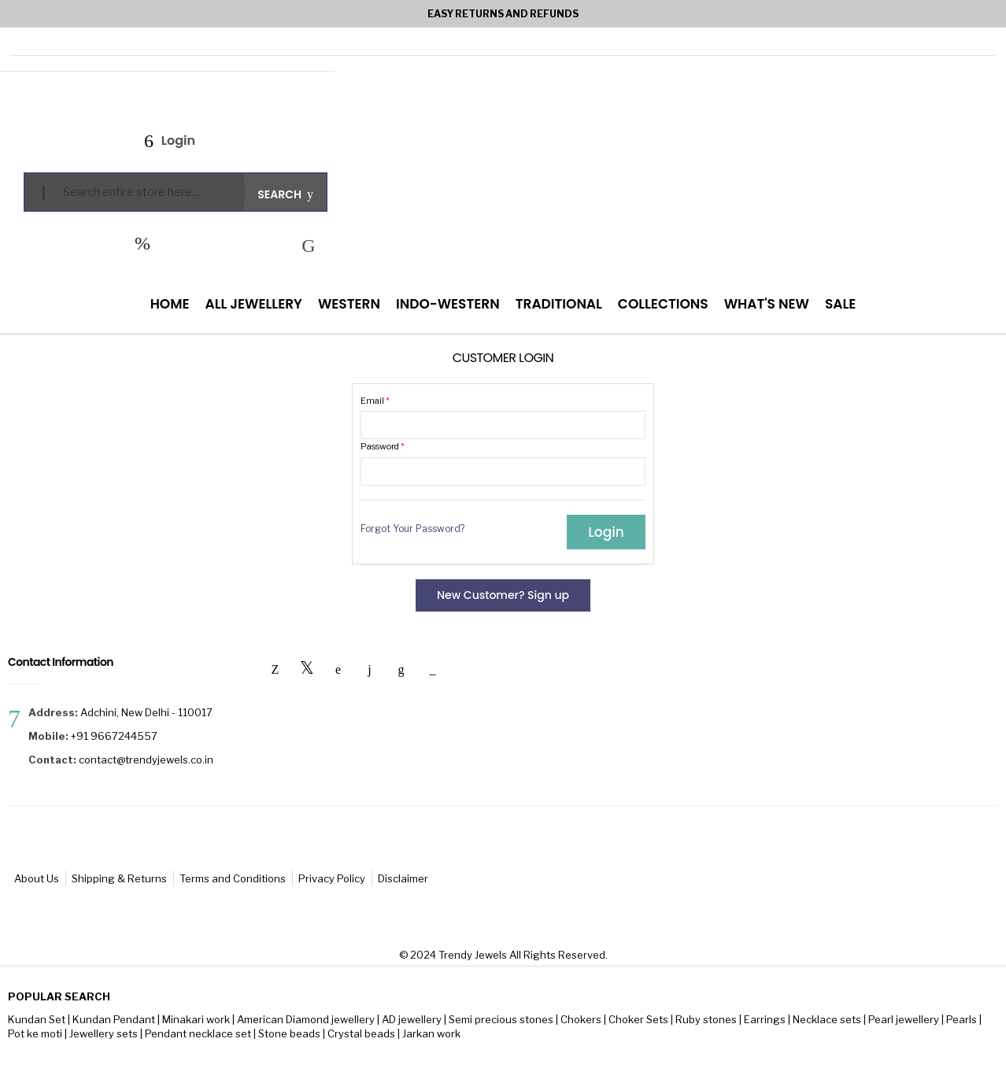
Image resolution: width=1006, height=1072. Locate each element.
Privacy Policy (331, 878)
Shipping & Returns (119, 878)
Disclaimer (403, 878)
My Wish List (142, 243)
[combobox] (147, 192)
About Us (36, 878)
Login (176, 140)
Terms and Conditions (232, 878)
